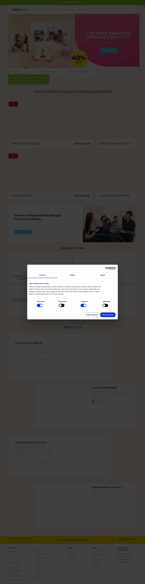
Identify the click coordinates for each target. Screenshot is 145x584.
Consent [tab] (42, 275)
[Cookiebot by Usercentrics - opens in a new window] (107, 268)
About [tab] (102, 275)
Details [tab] (72, 275)
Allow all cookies (108, 314)
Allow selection (92, 314)
